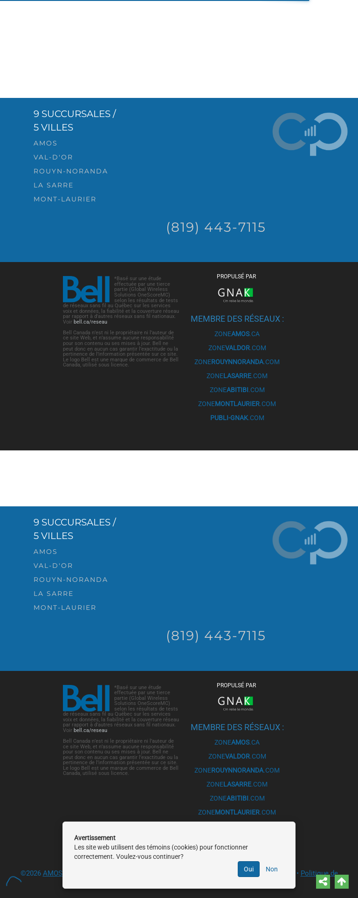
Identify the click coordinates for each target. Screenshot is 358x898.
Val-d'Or (53, 157)
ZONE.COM (237, 348)
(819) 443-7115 (216, 227)
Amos (46, 143)
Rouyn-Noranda (71, 171)
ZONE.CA (237, 334)
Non (272, 869)
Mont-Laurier (65, 199)
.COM (237, 417)
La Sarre (54, 185)
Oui (249, 869)
